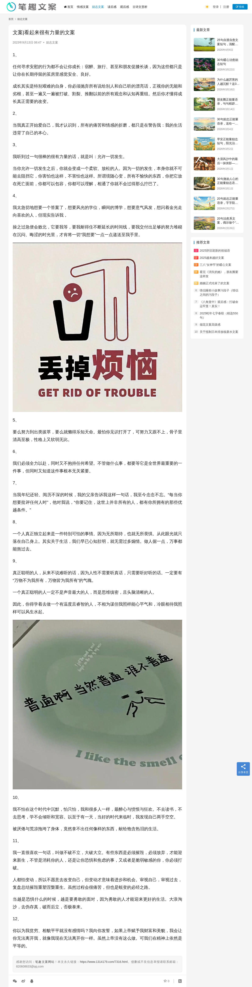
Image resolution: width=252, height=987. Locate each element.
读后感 (112, 6)
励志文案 (98, 6)
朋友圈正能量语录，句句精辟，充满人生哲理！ (227, 103)
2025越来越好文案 (212, 257)
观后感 (124, 6)
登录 (216, 6)
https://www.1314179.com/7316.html (104, 961)
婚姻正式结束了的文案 (214, 283)
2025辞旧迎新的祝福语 (215, 250)
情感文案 (83, 6)
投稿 (240, 6)
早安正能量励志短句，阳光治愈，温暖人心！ (227, 143)
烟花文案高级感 (210, 324)
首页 (68, 7)
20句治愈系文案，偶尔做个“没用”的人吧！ (228, 222)
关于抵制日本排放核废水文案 (219, 331)
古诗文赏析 (140, 6)
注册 (226, 6)
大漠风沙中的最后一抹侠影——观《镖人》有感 (227, 163)
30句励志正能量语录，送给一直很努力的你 (227, 123)
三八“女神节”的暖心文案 (215, 264)
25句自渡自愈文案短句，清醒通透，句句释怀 (227, 44)
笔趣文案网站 (44, 961)
